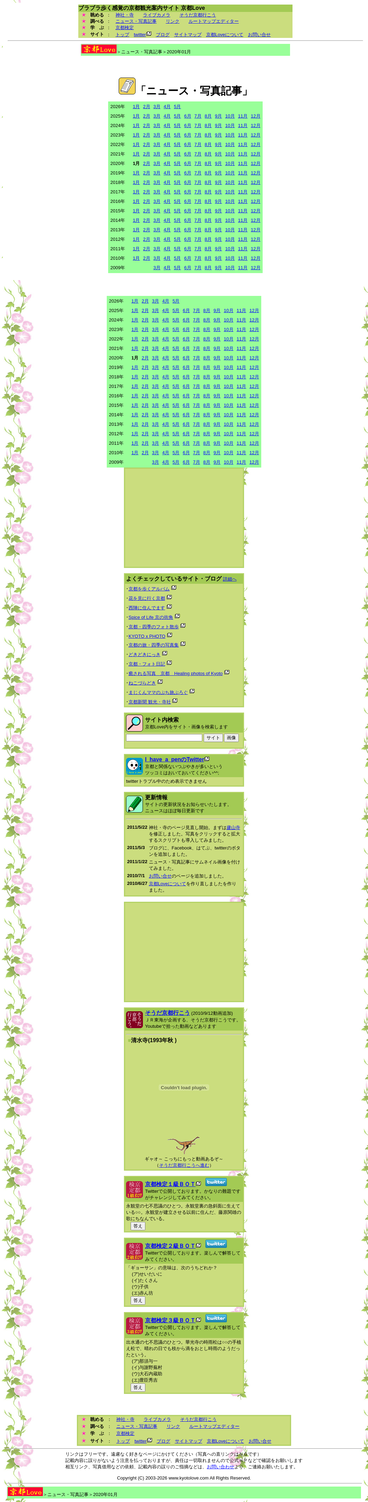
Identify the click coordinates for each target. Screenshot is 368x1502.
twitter (140, 34)
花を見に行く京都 (147, 598)
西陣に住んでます (147, 607)
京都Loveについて (224, 34)
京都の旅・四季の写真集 (154, 645)
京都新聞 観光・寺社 (150, 701)
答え (138, 1226)
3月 (156, 106)
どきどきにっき (144, 654)
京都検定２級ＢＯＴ (170, 1246)
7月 (198, 116)
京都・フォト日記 (147, 664)
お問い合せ (259, 34)
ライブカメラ (156, 15)
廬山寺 (233, 827)
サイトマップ (188, 34)
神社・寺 (125, 15)
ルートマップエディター (214, 21)
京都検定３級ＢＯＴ (170, 1320)
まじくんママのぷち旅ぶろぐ (158, 692)
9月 (218, 116)
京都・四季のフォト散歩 (154, 626)
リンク (172, 21)
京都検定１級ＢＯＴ (170, 1184)
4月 (167, 106)
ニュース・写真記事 (136, 21)
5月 (177, 106)
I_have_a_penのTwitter (174, 759)
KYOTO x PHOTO (147, 636)
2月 (146, 106)
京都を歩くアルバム (149, 588)
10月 (230, 116)
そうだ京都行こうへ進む (184, 1165)
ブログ (163, 34)
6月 (187, 116)
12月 (255, 116)
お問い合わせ (220, 1466)
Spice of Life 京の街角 (151, 617)
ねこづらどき (142, 683)
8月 (208, 116)
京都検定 (125, 27)
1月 (136, 106)
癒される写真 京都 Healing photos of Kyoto (176, 673)
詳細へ (230, 579)
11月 (243, 116)
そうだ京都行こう (197, 15)
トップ (122, 34)
